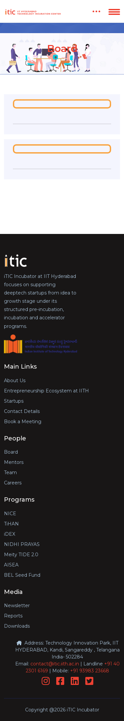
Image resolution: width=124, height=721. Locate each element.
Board (11, 452)
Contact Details (22, 411)
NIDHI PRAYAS (22, 544)
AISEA (11, 565)
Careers (12, 483)
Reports (13, 616)
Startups (13, 401)
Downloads (17, 626)
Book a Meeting (22, 422)
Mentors (13, 462)
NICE (10, 514)
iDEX (9, 534)
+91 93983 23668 (89, 671)
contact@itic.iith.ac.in (54, 664)
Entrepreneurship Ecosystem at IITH (46, 391)
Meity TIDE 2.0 (21, 555)
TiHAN (11, 524)
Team (10, 472)
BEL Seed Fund (22, 575)
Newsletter (17, 605)
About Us (14, 380)
